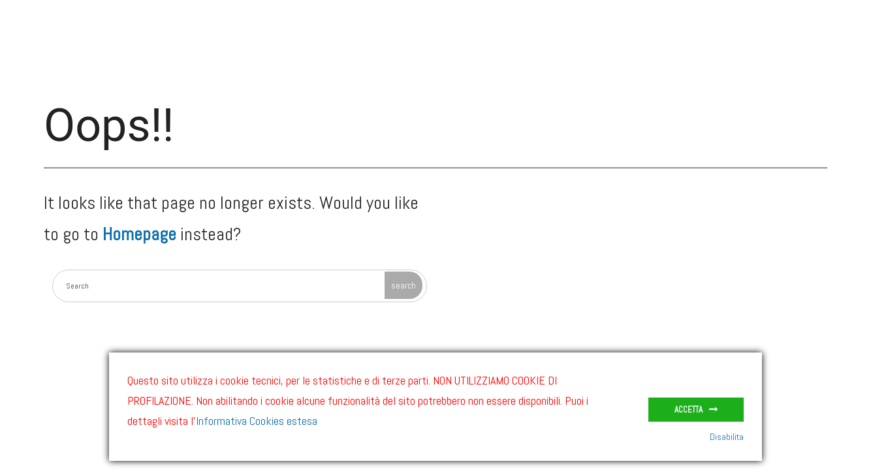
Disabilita (727, 437)
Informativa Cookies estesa (256, 420)
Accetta (688, 409)
